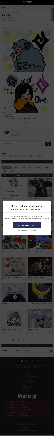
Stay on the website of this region (27, 230)
